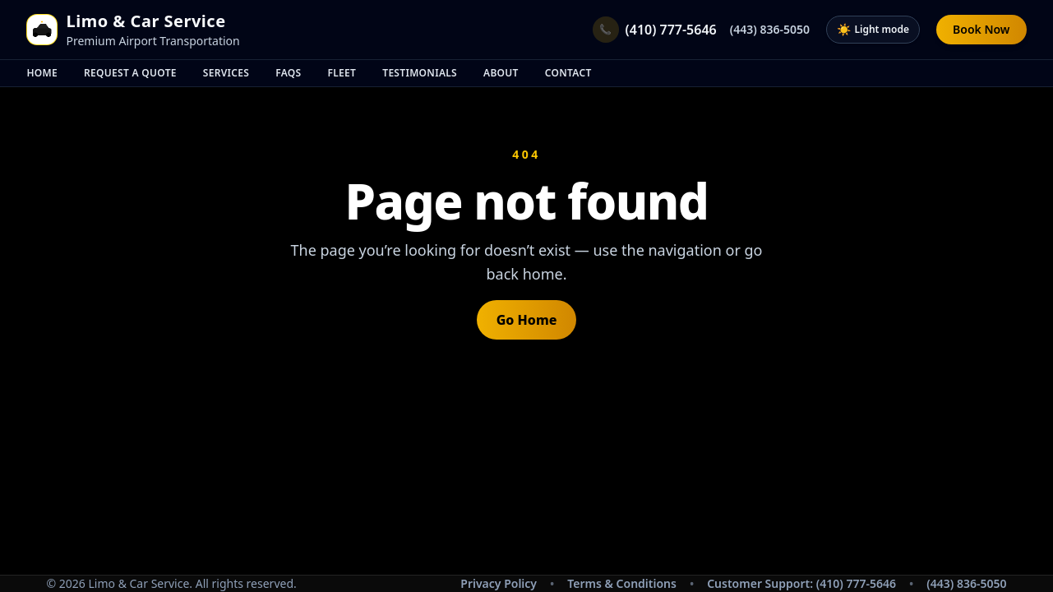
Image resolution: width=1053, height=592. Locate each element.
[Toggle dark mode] (873, 30)
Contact (568, 73)
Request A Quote (130, 73)
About (501, 73)
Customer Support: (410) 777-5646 (801, 583)
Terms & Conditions (622, 583)
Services (226, 73)
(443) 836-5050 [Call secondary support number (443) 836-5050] (966, 583)
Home (42, 73)
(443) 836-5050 (770, 29)
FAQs (288, 73)
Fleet (342, 73)
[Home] (42, 29)
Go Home (526, 320)
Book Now (981, 29)
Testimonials (419, 73)
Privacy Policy (498, 583)
